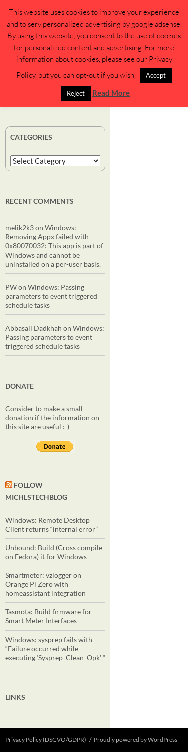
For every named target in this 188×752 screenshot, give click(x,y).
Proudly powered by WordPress (135, 739)
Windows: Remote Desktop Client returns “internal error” (51, 524)
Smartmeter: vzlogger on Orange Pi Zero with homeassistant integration (45, 584)
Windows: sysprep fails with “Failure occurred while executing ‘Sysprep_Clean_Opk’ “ (55, 648)
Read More (111, 92)
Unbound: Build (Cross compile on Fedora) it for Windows (53, 552)
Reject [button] (76, 93)
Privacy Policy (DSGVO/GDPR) (45, 739)
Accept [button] (156, 75)
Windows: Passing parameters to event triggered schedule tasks (51, 296)
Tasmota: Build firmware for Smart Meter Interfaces (48, 616)
